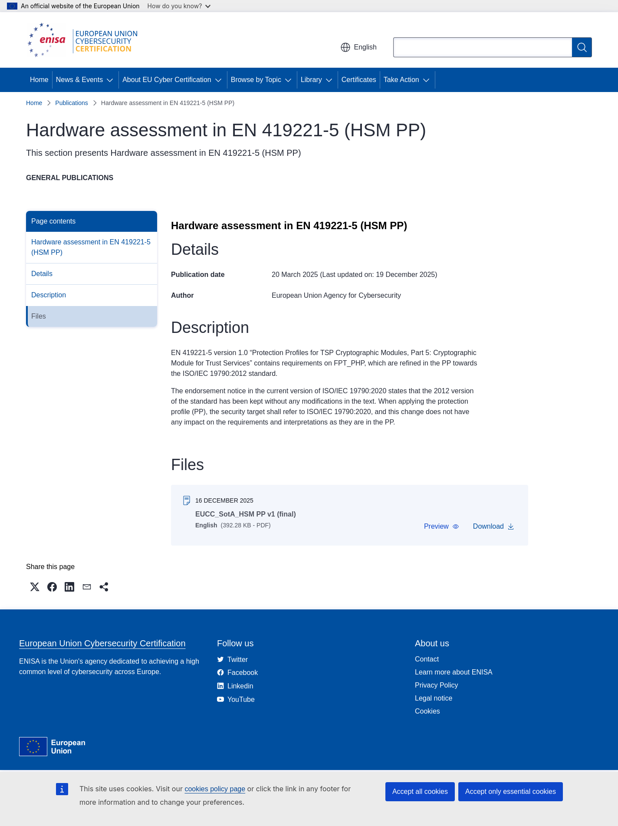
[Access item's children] (111, 80)
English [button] (358, 47)
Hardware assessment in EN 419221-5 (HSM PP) (91, 247)
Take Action (401, 79)
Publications (71, 102)
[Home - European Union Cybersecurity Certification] (85, 40)
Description (48, 295)
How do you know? (179, 6)
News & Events (79, 79)
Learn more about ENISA (454, 672)
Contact (427, 659)
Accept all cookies (420, 791)
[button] (441, 526)
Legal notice (433, 698)
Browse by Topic (256, 79)
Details (42, 273)
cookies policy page (214, 789)
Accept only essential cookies (510, 791)
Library (311, 79)
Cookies (427, 711)
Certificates (359, 79)
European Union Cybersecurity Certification (102, 643)
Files (38, 316)
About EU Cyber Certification (166, 79)
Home (39, 79)
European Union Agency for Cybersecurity (336, 295)
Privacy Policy (436, 685)
